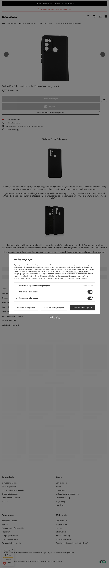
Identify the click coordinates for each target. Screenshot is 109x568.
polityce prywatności (80, 269)
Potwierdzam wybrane (26, 307)
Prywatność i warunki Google (78, 271)
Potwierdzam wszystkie (82, 307)
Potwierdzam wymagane (54, 307)
